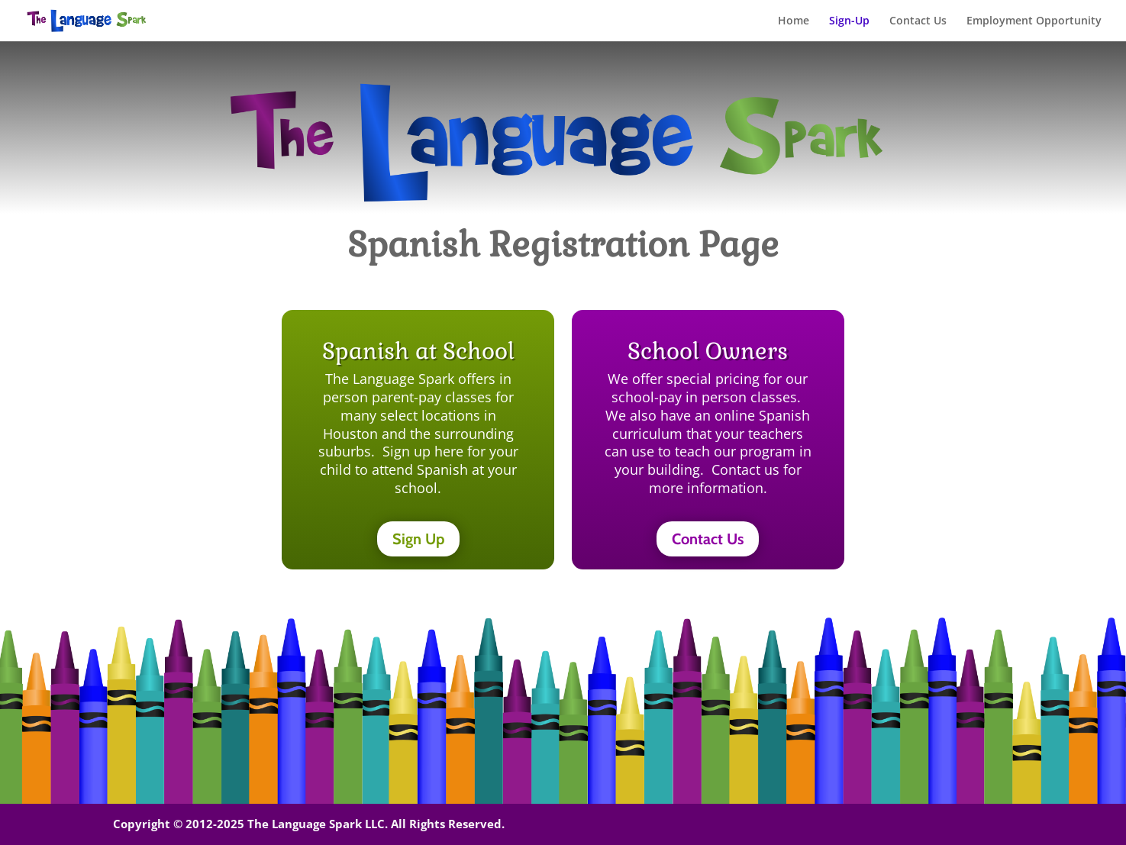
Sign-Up (849, 21)
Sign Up (418, 539)
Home (793, 21)
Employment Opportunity (1034, 21)
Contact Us (918, 21)
